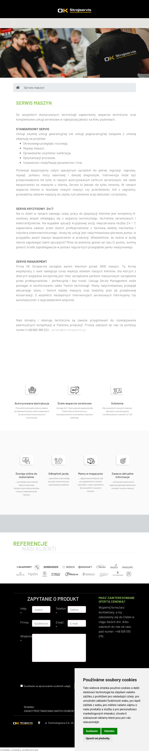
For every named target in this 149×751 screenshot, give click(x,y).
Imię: (23, 610)
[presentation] (68, 672)
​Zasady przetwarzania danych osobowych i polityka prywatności (66, 710)
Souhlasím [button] (92, 731)
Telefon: (60, 610)
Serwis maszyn (34, 87)
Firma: (24, 622)
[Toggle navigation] (14, 23)
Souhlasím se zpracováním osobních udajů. (47, 686)
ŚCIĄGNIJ (29, 706)
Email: (60, 624)
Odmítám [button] (109, 731)
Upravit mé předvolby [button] (98, 738)
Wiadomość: (25, 638)
